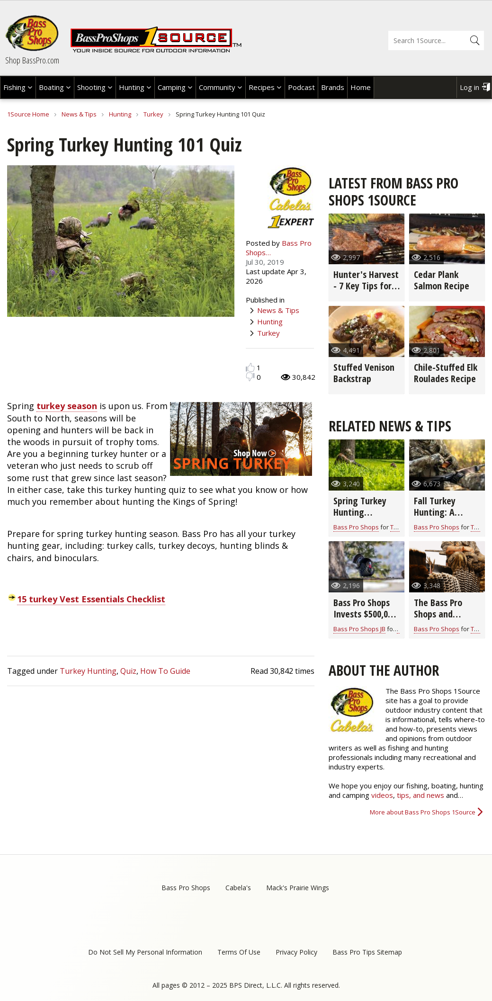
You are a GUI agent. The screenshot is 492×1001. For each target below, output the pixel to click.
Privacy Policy (296, 951)
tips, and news (421, 795)
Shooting (91, 87)
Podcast (301, 87)
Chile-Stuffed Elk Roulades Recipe (445, 373)
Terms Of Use (238, 951)
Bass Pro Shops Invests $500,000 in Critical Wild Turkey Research (364, 619)
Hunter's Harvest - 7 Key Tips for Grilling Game (366, 286)
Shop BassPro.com (32, 60)
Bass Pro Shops (356, 527)
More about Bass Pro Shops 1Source (422, 812)
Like (250, 367)
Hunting (131, 87)
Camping (172, 87)
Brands (332, 87)
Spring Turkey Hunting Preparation (359, 512)
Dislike (250, 376)
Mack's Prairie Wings (297, 887)
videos (382, 795)
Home (360, 87)
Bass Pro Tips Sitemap (367, 951)
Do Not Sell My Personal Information (145, 951)
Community (217, 87)
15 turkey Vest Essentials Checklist (91, 599)
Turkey (153, 114)
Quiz (128, 671)
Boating (51, 87)
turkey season (66, 405)
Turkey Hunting (88, 671)
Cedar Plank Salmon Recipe (441, 280)
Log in (469, 87)
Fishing (14, 87)
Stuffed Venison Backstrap (363, 373)
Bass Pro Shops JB (359, 629)
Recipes (262, 87)
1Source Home (28, 114)
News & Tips (79, 114)
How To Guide (165, 671)
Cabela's (238, 887)
